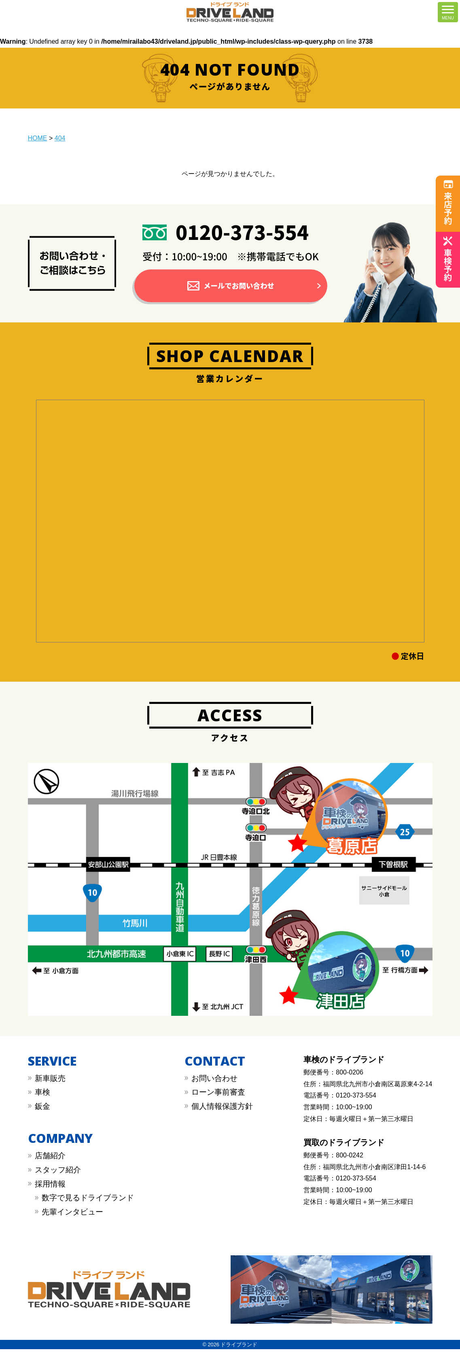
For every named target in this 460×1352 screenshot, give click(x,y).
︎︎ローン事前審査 (218, 1095)
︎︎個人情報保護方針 (222, 1109)
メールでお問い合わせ (238, 287)
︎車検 (42, 1095)
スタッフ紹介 (58, 1172)
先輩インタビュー (72, 1214)
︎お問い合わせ (214, 1081)
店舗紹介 (50, 1158)
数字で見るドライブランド (88, 1200)
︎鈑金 (42, 1109)
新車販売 (50, 1081)
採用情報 (50, 1186)
